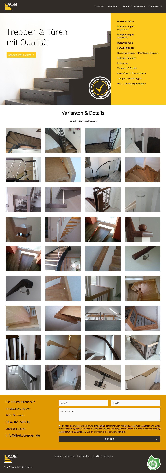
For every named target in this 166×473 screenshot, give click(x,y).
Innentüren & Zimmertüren (131, 73)
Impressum (140, 7)
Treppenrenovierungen (129, 78)
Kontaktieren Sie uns (19, 54)
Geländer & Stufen (126, 57)
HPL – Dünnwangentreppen (131, 83)
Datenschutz (155, 7)
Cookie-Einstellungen (103, 456)
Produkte (112, 7)
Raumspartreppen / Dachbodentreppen (137, 52)
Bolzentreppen (125, 42)
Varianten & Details (127, 68)
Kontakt (127, 7)
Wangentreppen (125, 26)
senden (109, 438)
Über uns (99, 7)
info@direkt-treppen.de (104, 431)
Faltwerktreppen (126, 47)
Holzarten (122, 63)
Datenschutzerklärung (83, 425)
